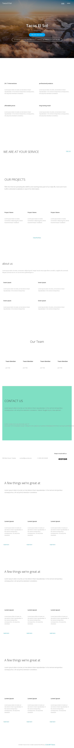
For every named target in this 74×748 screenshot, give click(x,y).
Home (62, 3)
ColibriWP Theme (50, 744)
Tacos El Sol (7, 3)
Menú (68, 3)
